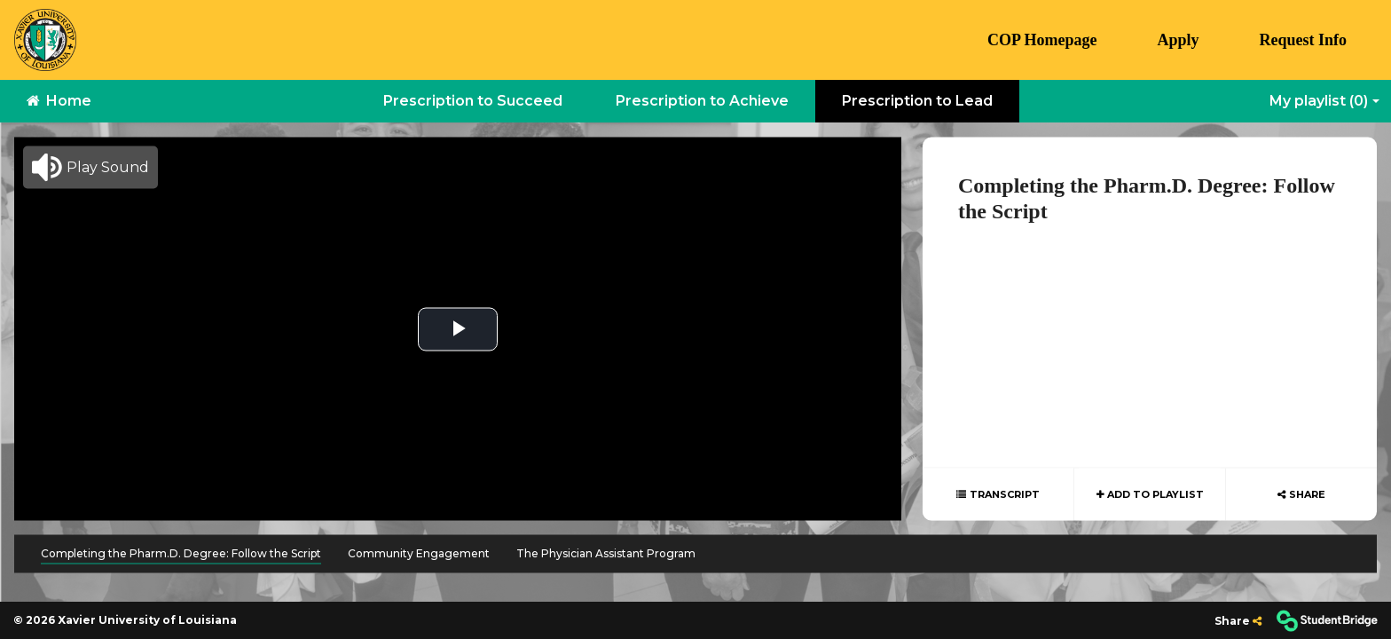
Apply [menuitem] (1177, 40)
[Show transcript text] (998, 495)
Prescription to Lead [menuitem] (917, 100)
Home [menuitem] (59, 100)
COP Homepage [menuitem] (1042, 40)
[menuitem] (45, 40)
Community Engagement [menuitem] (419, 553)
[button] (90, 167)
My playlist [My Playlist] (1318, 101)
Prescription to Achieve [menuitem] (702, 100)
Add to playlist (1154, 494)
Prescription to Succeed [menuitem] (472, 100)
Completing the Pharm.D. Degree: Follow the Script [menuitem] (181, 553)
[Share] (1238, 621)
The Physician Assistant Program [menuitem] (606, 553)
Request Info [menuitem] (1303, 40)
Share (1307, 494)
